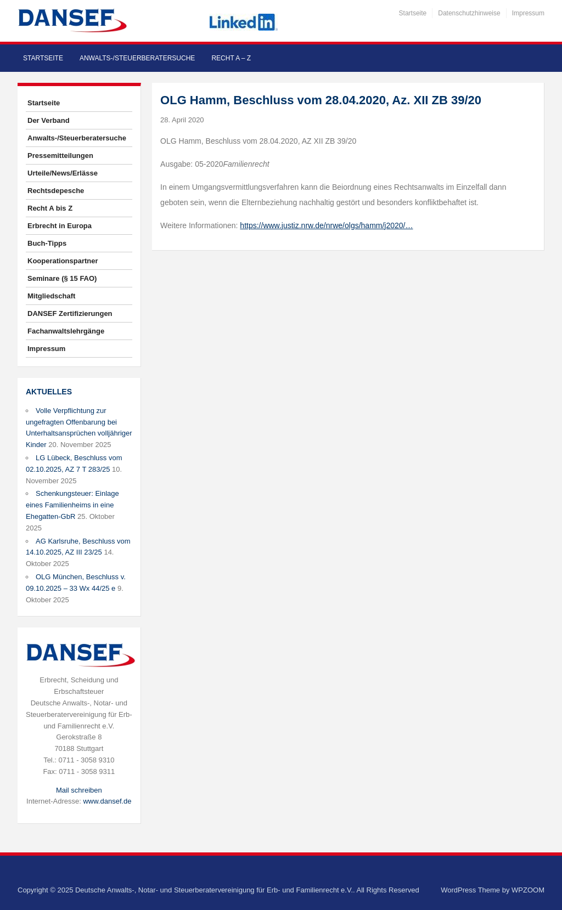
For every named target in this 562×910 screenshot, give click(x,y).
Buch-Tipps (46, 243)
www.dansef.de (107, 801)
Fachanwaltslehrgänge (65, 331)
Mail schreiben (79, 790)
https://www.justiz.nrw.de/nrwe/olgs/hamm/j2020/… (326, 225)
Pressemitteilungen (60, 155)
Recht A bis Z (49, 208)
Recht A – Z (231, 58)
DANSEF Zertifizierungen (70, 313)
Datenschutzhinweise (469, 13)
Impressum (528, 13)
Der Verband (48, 120)
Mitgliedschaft (51, 296)
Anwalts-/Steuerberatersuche (137, 58)
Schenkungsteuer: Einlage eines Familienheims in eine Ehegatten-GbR (72, 505)
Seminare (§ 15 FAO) (62, 278)
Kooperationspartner (62, 261)
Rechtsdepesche (55, 190)
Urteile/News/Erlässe (62, 173)
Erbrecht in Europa (59, 226)
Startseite (413, 13)
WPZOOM (528, 890)
